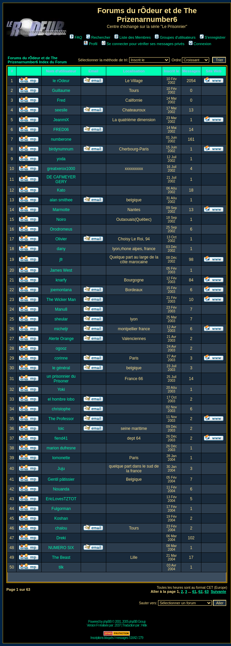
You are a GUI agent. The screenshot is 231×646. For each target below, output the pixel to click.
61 (194, 591)
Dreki (61, 538)
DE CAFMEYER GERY (61, 179)
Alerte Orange (61, 338)
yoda (61, 159)
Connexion (200, 44)
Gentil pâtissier (61, 479)
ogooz (61, 348)
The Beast (61, 557)
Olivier (61, 239)
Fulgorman (61, 508)
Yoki (61, 389)
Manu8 (61, 309)
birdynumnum (61, 149)
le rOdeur (61, 80)
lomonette (61, 457)
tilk (61, 567)
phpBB (107, 621)
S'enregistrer (213, 37)
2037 (118, 625)
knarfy (61, 280)
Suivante (218, 591)
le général (61, 368)
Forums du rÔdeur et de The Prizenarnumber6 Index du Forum (37, 60)
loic (61, 428)
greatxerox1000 (61, 168)
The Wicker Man (61, 299)
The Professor (61, 418)
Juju (61, 468)
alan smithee (61, 200)
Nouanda (61, 489)
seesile (61, 110)
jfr (61, 259)
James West (61, 270)
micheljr (61, 329)
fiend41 (61, 438)
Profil (90, 44)
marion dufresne (61, 448)
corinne (61, 358)
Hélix (144, 625)
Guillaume (61, 90)
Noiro (61, 219)
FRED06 (61, 129)
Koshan (61, 518)
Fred (61, 100)
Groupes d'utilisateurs (175, 37)
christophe (61, 409)
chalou (61, 528)
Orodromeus (61, 229)
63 (206, 591)
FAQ (76, 37)
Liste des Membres (132, 37)
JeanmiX (61, 119)
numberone (61, 139)
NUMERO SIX (61, 547)
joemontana (61, 289)
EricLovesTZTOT (61, 499)
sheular (61, 319)
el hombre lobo (61, 399)
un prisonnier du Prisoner (61, 378)
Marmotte (61, 209)
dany (61, 248)
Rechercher (98, 37)
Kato (61, 190)
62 (200, 591)
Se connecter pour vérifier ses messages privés (143, 44)
